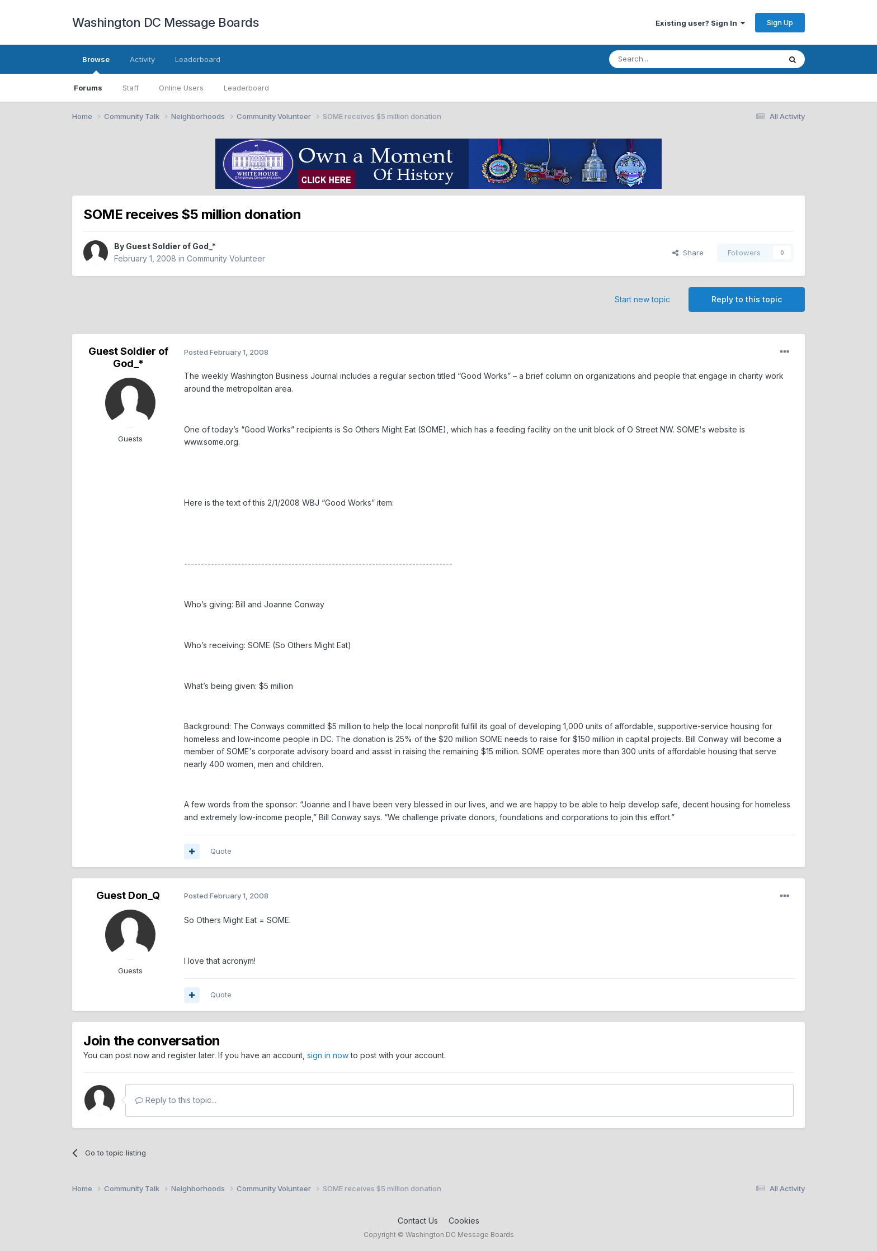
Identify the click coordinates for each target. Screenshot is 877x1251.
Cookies (464, 1220)
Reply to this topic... (175, 1100)
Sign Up (780, 22)
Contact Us (418, 1220)
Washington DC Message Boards (165, 22)
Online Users (181, 87)
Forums (88, 87)
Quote (221, 850)
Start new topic (642, 299)
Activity (142, 59)
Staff (130, 87)
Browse (96, 64)
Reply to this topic (746, 299)
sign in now (327, 1055)
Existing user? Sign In (700, 22)
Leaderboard (246, 87)
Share (688, 252)
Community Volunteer (226, 258)
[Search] (666, 59)
